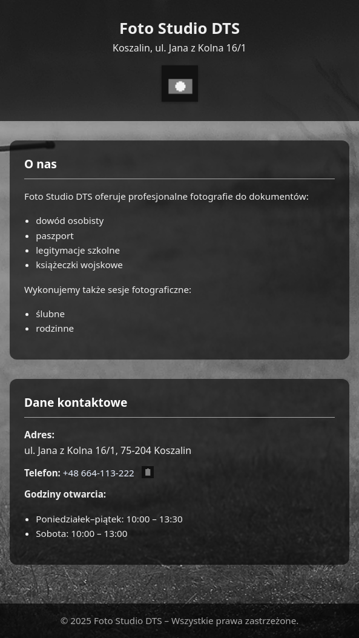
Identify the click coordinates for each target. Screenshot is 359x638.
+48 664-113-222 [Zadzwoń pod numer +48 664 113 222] (98, 473)
